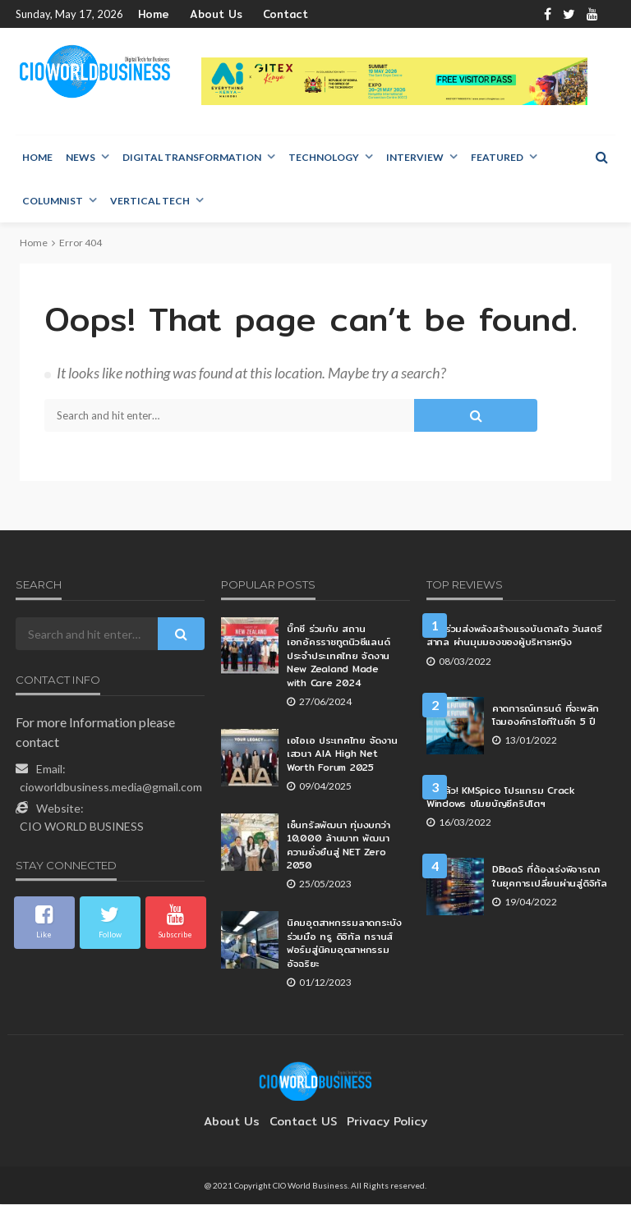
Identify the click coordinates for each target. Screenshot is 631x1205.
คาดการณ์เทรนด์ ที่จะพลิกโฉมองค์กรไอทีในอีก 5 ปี (545, 715)
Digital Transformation (191, 158)
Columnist (52, 201)
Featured (497, 158)
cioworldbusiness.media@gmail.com (111, 788)
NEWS (80, 158)
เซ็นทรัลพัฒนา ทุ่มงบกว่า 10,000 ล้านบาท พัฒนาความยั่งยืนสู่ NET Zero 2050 (338, 845)
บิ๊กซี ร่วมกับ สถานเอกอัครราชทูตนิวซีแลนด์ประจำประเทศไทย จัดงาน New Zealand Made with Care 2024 (338, 656)
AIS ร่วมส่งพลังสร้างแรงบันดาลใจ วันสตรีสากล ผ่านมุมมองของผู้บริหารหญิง (510, 636)
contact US (303, 1122)
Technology (323, 158)
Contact (267, 14)
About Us (207, 14)
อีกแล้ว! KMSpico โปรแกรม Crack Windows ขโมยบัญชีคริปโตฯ (515, 797)
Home (152, 14)
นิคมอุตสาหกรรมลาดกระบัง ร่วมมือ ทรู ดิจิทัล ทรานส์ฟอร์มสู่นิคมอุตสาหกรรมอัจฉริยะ (343, 943)
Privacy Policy (379, 1122)
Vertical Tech (150, 201)
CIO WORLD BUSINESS (82, 827)
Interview (415, 158)
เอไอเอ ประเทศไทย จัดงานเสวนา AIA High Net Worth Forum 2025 (340, 754)
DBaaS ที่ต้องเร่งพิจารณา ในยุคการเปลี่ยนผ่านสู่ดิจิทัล (548, 876)
